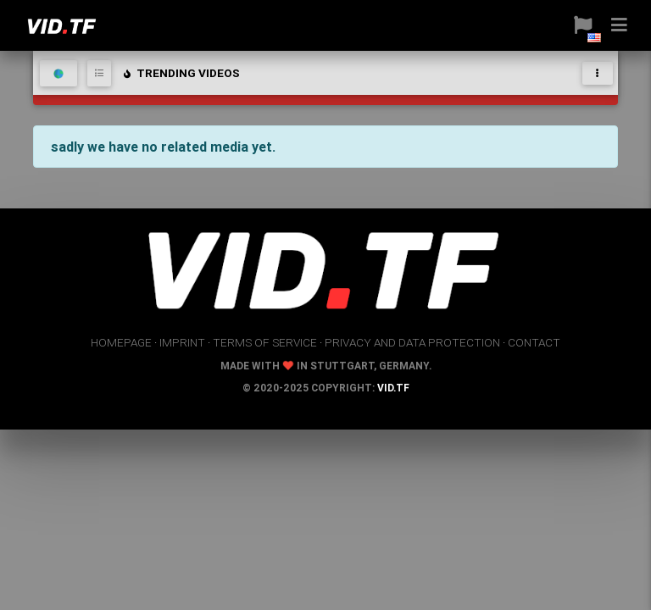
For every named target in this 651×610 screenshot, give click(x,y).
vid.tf (393, 387)
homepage (121, 342)
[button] (577, 25)
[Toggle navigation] (597, 73)
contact (534, 342)
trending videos (180, 72)
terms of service (265, 342)
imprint (182, 342)
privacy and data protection (412, 342)
